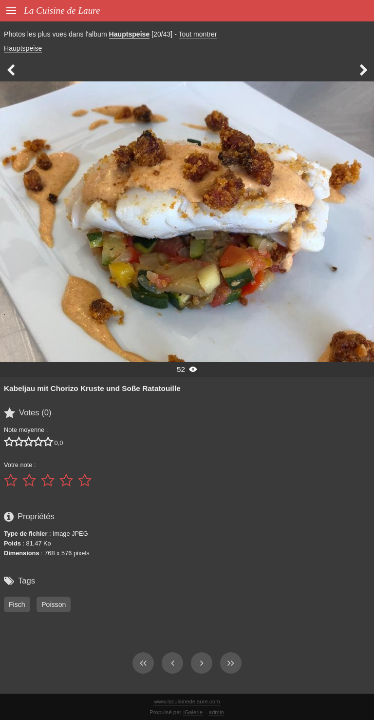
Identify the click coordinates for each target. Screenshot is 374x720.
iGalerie (193, 712)
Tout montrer (198, 34)
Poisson (53, 604)
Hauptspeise (129, 34)
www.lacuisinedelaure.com (187, 701)
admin (216, 712)
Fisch (17, 604)
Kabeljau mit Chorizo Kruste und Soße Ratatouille (92, 388)
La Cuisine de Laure (62, 10)
